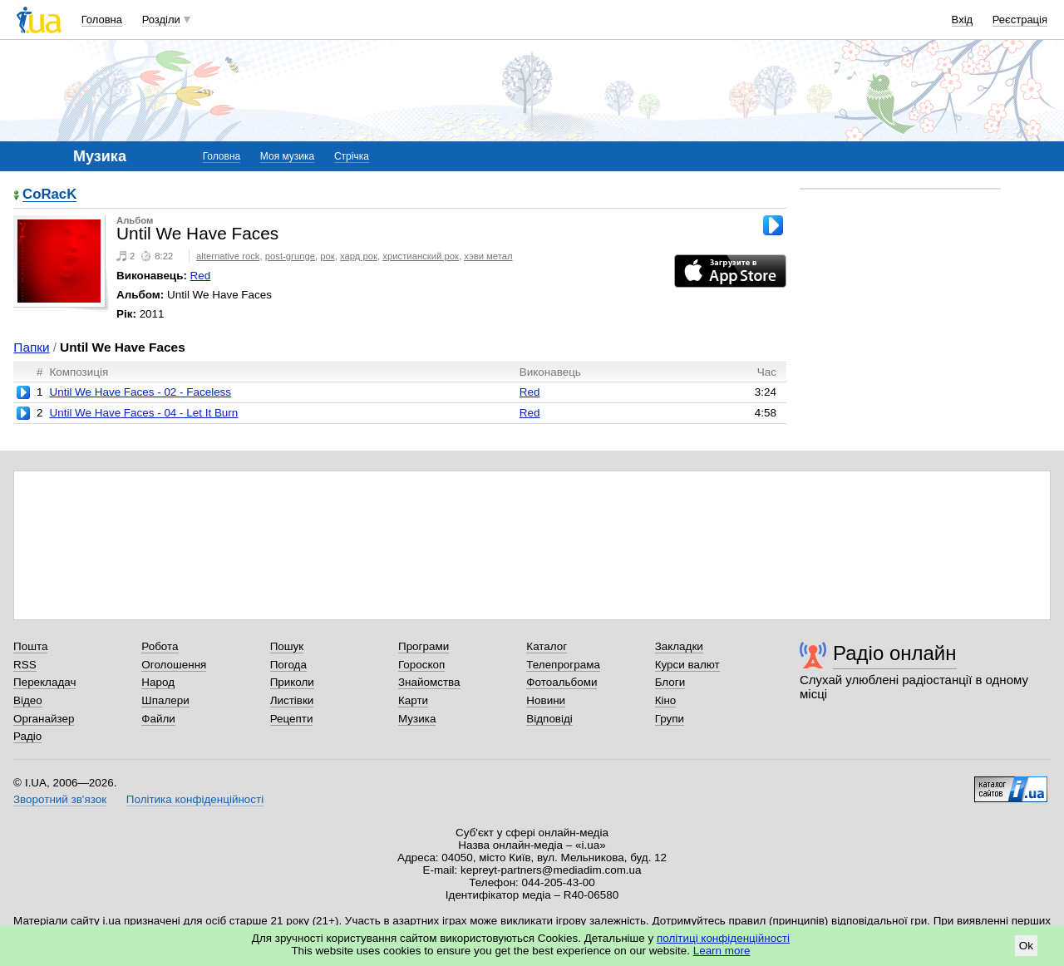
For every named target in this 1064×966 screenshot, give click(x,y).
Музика (417, 718)
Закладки (679, 646)
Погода (288, 664)
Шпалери (165, 700)
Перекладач (44, 682)
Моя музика (287, 156)
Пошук (287, 646)
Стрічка (351, 156)
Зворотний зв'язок (59, 799)
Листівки (292, 700)
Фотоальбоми (561, 682)
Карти (413, 700)
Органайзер (43, 718)
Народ (158, 682)
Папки (31, 347)
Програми (423, 646)
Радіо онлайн (895, 653)
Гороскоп (421, 664)
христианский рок (420, 256)
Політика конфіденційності (195, 799)
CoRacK (49, 195)
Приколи (292, 682)
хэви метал (488, 256)
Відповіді (549, 718)
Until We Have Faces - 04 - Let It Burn (143, 413)
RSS (25, 664)
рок (327, 256)
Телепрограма (563, 664)
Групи (669, 718)
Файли (158, 718)
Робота (159, 646)
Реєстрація (1020, 19)
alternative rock (228, 256)
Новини (545, 700)
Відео (27, 700)
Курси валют (687, 664)
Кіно (666, 700)
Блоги (670, 682)
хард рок (358, 256)
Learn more (722, 950)
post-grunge (290, 256)
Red (200, 275)
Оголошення (173, 664)
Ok (1026, 945)
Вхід (962, 19)
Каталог (546, 646)
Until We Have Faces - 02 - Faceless (140, 392)
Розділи (161, 19)
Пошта (30, 646)
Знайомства (429, 682)
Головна (101, 19)
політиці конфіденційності (723, 938)
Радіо (27, 736)
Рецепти (291, 718)
